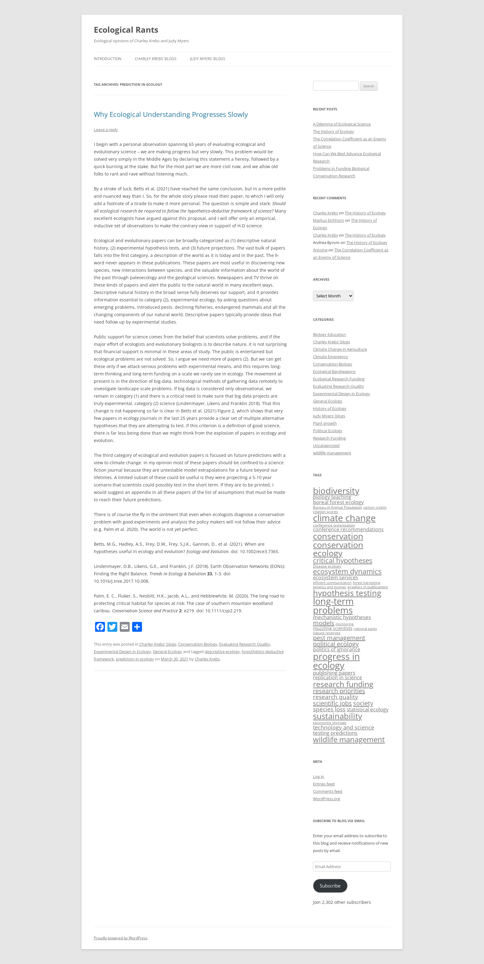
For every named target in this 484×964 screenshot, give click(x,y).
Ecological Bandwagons (334, 371)
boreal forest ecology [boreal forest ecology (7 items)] (338, 502)
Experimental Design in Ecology (122, 651)
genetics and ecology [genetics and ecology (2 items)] (329, 587)
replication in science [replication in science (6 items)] (337, 677)
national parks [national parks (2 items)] (365, 629)
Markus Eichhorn (328, 220)
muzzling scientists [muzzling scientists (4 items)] (333, 628)
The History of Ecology (333, 131)
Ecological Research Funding (339, 379)
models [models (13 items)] (323, 623)
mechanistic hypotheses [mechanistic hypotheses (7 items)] (342, 617)
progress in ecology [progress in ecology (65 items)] (336, 661)
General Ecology (167, 651)
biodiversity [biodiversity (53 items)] (336, 490)
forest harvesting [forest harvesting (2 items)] (366, 583)
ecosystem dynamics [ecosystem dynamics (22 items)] (347, 571)
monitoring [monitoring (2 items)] (345, 624)
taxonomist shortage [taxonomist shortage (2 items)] (329, 723)
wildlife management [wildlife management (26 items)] (349, 739)
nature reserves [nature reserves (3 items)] (326, 632)
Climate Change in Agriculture (340, 349)
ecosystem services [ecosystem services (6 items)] (335, 577)
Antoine (320, 250)
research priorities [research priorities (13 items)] (339, 691)
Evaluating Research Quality (244, 644)
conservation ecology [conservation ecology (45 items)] (338, 549)
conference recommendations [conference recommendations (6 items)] (348, 529)
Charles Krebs (207, 659)
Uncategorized (326, 445)
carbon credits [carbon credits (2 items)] (374, 507)
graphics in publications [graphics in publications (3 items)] (368, 587)
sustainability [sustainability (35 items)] (337, 716)
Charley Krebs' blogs (157, 644)
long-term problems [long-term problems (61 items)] (333, 605)
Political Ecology (327, 430)
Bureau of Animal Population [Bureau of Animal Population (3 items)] (337, 507)
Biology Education (329, 334)
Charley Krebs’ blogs (156, 58)
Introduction (107, 58)
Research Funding (329, 438)
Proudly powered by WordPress (121, 938)
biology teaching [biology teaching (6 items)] (332, 497)
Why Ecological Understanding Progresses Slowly (171, 114)
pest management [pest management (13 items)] (339, 638)
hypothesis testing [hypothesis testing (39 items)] (347, 592)
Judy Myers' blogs (329, 416)
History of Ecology (329, 408)
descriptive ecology (222, 651)
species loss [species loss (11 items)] (329, 709)
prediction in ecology (135, 659)
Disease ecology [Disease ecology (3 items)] (327, 566)
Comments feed (327, 791)
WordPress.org (326, 798)
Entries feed (324, 784)
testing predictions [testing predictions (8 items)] (335, 732)
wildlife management (332, 453)
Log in (318, 776)
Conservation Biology (197, 644)
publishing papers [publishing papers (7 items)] (334, 672)
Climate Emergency (330, 356)
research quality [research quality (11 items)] (335, 697)
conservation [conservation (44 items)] (338, 536)
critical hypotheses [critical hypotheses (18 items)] (342, 560)
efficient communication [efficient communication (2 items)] (332, 583)
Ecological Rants (126, 29)
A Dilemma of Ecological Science (342, 124)
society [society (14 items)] (363, 703)
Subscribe (330, 886)
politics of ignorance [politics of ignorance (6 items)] (336, 649)
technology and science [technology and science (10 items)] (343, 727)
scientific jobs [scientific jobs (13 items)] (332, 703)
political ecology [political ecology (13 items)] (336, 644)
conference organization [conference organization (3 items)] (334, 525)
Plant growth (325, 423)
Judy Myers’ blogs (207, 58)
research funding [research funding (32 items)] (343, 684)
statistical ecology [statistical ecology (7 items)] (368, 709)
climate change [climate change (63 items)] (344, 518)
